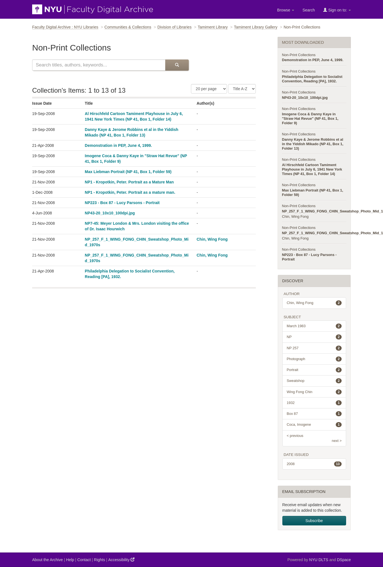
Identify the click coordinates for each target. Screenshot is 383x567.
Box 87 (314, 413)
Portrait (314, 369)
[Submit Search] (177, 65)
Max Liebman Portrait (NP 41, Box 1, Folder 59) (128, 171)
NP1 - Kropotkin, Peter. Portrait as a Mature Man (129, 182)
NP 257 (314, 348)
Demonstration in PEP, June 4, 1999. (118, 145)
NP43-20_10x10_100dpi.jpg (110, 213)
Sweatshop (314, 380)
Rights (99, 560)
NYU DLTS (318, 560)
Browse (285, 10)
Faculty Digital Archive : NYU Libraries (65, 27)
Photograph (314, 359)
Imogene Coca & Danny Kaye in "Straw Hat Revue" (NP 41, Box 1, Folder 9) (310, 118)
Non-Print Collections (299, 55)
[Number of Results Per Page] (209, 89)
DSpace (344, 560)
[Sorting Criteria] (242, 89)
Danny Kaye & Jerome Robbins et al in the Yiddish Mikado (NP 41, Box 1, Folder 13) (313, 143)
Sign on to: (337, 10)
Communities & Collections (128, 27)
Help (70, 560)
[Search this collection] (98, 65)
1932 (314, 402)
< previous (295, 436)
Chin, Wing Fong (212, 239)
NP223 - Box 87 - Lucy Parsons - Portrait (122, 202)
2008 (314, 463)
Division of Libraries (174, 27)
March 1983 (314, 326)
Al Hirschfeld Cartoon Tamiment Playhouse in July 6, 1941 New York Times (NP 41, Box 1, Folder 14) (312, 169)
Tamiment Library (213, 27)
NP (314, 336)
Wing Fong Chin (314, 391)
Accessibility (121, 559)
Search (308, 10)
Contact (84, 560)
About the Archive (47, 560)
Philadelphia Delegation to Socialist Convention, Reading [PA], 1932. (312, 79)
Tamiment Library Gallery (256, 27)
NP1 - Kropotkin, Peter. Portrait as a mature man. (130, 192)
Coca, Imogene (314, 424)
